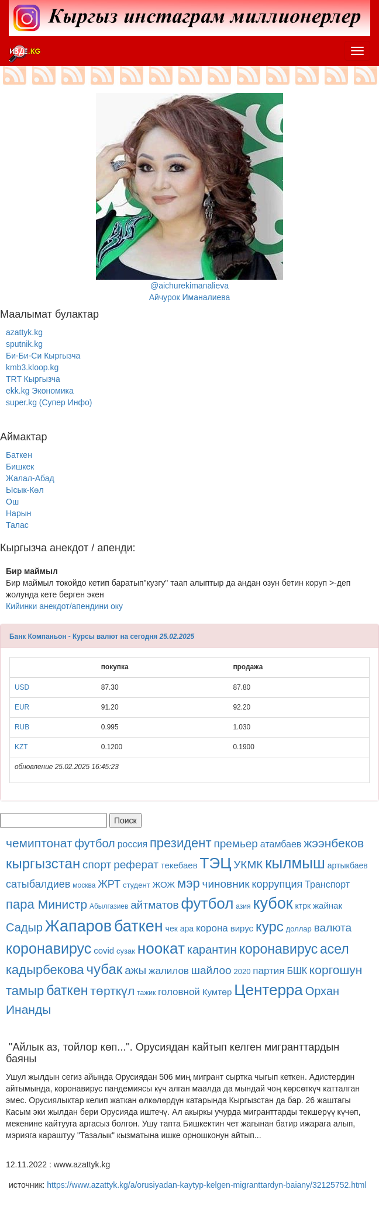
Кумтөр (217, 992)
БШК (296, 971)
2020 (242, 971)
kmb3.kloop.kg (32, 367)
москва (84, 885)
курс (270, 926)
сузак (125, 951)
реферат (136, 864)
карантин (212, 949)
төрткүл (112, 990)
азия (243, 906)
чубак (105, 969)
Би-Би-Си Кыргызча (43, 355)
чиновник (226, 884)
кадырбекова (45, 969)
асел (334, 949)
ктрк (303, 905)
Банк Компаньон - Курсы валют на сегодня (83, 636)
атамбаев (281, 844)
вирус (241, 928)
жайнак (327, 905)
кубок (272, 903)
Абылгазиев (108, 906)
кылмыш (295, 863)
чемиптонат (39, 843)
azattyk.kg (24, 332)
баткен (138, 926)
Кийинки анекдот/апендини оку (64, 606)
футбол (95, 843)
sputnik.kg (24, 344)
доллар (299, 928)
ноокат (161, 948)
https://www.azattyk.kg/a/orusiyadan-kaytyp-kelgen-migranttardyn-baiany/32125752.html (206, 1185)
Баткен (19, 455)
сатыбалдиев (38, 884)
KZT (21, 747)
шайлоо (211, 970)
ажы (135, 970)
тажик (146, 993)
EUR (22, 707)
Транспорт (327, 884)
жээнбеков (334, 843)
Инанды (28, 1009)
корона (212, 928)
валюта (333, 928)
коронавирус (48, 948)
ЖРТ (109, 884)
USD (22, 687)
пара (22, 904)
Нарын (18, 513)
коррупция (277, 884)
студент (136, 885)
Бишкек (20, 466)
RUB (22, 727)
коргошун (336, 969)
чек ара (180, 928)
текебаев (179, 865)
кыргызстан (43, 863)
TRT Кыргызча (33, 379)
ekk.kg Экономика (40, 390)
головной (179, 991)
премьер (235, 843)
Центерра (268, 990)
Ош (12, 501)
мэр (188, 883)
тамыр (25, 990)
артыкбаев (348, 865)
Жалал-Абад (30, 478)
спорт (96, 864)
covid (104, 950)
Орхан (322, 991)
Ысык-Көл (25, 490)
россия (132, 844)
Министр (62, 904)
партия (268, 970)
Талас (17, 525)
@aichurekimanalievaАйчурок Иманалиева (189, 197)
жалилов (169, 970)
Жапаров (78, 926)
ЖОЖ (163, 884)
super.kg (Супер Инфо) (49, 402)
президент (181, 843)
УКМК (248, 864)
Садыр (24, 927)
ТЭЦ (216, 863)
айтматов (154, 905)
